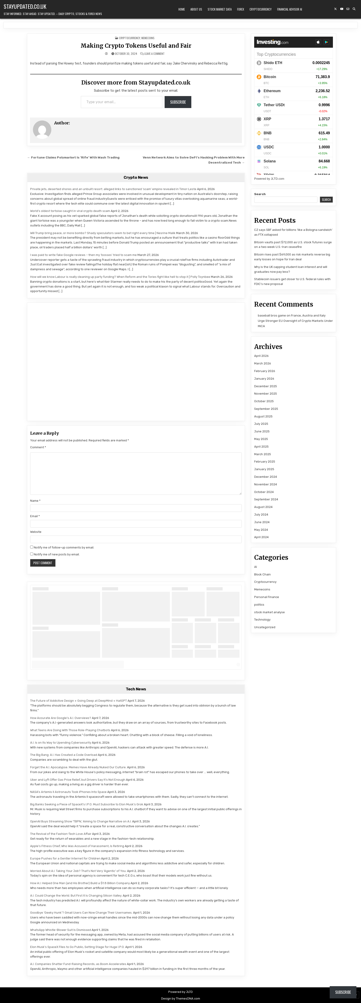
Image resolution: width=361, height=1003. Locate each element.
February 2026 (264, 371)
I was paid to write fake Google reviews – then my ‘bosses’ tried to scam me (83, 255)
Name (35, 500)
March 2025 (262, 454)
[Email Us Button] (348, 9)
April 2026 (261, 356)
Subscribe (178, 102)
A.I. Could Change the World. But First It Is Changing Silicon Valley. (76, 895)
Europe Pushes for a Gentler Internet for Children (65, 858)
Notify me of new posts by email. (57, 554)
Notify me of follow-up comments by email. (64, 547)
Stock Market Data (220, 9)
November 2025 (265, 393)
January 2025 (264, 469)
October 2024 (264, 492)
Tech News (136, 689)
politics (259, 604)
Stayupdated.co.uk (25, 6)
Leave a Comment (154, 53)
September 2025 (266, 409)
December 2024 (265, 476)
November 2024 (265, 484)
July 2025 (261, 423)
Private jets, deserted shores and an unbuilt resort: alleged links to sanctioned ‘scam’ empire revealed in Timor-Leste (113, 189)
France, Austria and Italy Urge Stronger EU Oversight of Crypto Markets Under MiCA (295, 321)
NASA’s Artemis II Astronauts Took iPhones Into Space (68, 792)
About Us (196, 9)
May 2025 (261, 439)
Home (181, 9)
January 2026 (264, 378)
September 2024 (266, 499)
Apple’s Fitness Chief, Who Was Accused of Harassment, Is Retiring (77, 846)
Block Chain (262, 574)
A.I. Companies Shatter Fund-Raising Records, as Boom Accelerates (78, 964)
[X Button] (335, 9)
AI (255, 567)
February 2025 (264, 461)
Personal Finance (266, 597)
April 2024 (261, 537)
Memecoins (147, 38)
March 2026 (262, 363)
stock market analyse (269, 612)
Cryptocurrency (261, 9)
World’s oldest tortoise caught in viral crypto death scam (70, 211)
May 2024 (261, 529)
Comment (38, 447)
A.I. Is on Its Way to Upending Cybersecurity (60, 742)
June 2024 (262, 522)
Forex (240, 9)
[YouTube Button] (342, 9)
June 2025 (262, 431)
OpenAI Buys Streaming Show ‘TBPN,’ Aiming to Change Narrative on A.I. (80, 821)
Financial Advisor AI (289, 9)
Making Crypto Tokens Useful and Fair (136, 45)
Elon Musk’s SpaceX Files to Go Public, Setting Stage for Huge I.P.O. (77, 947)
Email (35, 516)
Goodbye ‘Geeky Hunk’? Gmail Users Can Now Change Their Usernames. (81, 912)
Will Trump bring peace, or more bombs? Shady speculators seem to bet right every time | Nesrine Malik (102, 233)
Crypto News (136, 177)
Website (35, 532)
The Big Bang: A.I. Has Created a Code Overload (63, 755)
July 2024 (261, 514)
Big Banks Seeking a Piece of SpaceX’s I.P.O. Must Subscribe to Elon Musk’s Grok (86, 804)
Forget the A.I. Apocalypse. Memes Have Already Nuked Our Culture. (78, 767)
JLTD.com (277, 178)
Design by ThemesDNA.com (180, 998)
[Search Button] (354, 9)
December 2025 (265, 386)
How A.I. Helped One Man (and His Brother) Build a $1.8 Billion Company (80, 883)
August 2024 (263, 507)
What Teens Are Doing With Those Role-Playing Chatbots (70, 730)
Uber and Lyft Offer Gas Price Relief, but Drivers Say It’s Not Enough (77, 779)
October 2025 (264, 401)
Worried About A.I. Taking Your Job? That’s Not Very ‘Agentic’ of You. (78, 871)
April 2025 (261, 446)
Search (260, 194)
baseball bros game (272, 315)
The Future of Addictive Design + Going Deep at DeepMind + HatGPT (78, 700)
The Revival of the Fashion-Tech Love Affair (60, 834)
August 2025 (263, 416)
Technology (262, 619)
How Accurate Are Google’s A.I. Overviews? (60, 718)
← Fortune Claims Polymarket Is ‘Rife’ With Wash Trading (73, 157)
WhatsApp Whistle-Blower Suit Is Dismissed (60, 930)
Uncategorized (264, 627)
